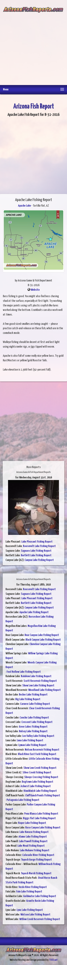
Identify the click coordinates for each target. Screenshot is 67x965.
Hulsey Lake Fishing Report (33, 731)
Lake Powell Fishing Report (33, 841)
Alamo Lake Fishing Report (33, 836)
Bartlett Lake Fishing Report (36, 555)
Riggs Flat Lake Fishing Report (39, 818)
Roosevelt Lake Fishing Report (39, 546)
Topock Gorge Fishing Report (36, 859)
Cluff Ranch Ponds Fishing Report (42, 795)
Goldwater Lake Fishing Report (39, 896)
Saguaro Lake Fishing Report (36, 550)
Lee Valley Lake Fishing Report (38, 736)
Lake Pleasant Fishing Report (37, 541)
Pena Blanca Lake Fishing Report (41, 813)
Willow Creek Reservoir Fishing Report (39, 919)
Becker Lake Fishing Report (33, 694)
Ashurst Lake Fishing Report (36, 786)
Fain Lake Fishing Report (29, 891)
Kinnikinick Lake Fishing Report (40, 790)
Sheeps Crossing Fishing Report (41, 777)
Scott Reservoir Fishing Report (40, 680)
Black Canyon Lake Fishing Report (43, 639)
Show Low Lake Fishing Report (38, 685)
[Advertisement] (33, 46)
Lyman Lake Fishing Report (32, 745)
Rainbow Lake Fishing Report (36, 676)
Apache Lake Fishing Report (34, 612)
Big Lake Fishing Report (27, 699)
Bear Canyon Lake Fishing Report (42, 635)
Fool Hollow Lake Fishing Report (24, 671)
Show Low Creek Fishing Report (39, 767)
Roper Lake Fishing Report (32, 823)
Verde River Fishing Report (33, 887)
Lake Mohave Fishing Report (34, 850)
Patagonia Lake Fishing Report (23, 800)
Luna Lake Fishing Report (30, 740)
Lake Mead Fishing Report (31, 845)
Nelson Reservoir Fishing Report (42, 749)
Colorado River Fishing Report (38, 855)
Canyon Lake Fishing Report (39, 560)
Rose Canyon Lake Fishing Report (42, 827)
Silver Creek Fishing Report (37, 772)
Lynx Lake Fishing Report (30, 910)
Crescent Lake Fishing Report (37, 722)
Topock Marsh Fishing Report (36, 873)
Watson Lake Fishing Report (35, 914)
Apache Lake (24, 205)
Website (35, 289)
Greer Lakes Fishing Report (33, 726)
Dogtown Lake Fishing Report (37, 781)
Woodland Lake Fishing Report (44, 690)
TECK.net (53, 960)
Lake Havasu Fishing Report (34, 832)
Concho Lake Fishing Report (34, 717)
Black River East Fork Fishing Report (37, 754)
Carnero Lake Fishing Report (35, 703)
